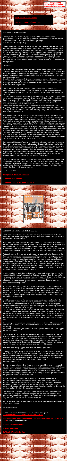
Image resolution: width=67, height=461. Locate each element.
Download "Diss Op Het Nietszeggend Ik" (19, 182)
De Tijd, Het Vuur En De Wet (14, 432)
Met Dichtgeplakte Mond (53, 4)
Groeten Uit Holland (10, 428)
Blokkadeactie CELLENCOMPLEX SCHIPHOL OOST (23, 415)
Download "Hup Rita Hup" (13, 178)
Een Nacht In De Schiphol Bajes (28, 22)
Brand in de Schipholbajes (13, 424)
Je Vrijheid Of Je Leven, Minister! (16, 175)
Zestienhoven (59, 6)
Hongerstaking (55, 3)
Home (46, 3)
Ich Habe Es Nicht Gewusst (26, 18)
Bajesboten (48, 6)
